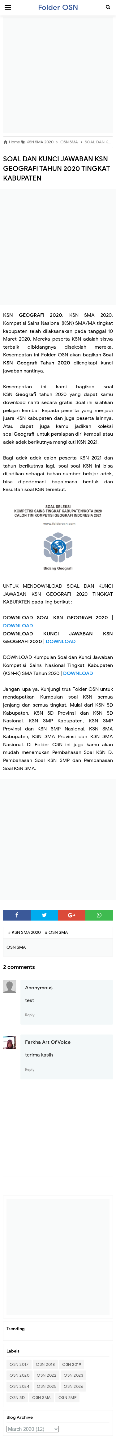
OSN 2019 (71, 1364)
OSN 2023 (73, 1375)
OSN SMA (41, 1397)
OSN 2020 (19, 1375)
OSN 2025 (46, 1386)
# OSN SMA (56, 932)
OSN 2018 (45, 1364)
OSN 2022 (46, 1375)
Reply (30, 1015)
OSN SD (17, 1397)
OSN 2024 (19, 1386)
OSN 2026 (73, 1386)
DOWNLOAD (18, 626)
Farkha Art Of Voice (48, 1042)
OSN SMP (67, 1397)
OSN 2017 (19, 1364)
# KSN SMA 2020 (25, 932)
